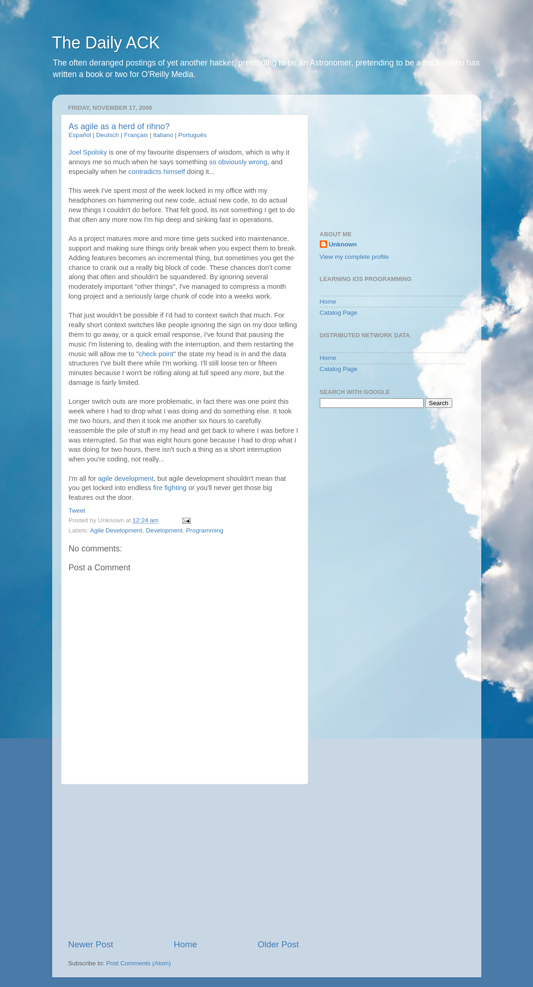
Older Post (278, 944)
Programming (204, 530)
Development (164, 530)
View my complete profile (354, 256)
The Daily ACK (106, 42)
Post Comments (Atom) (138, 963)
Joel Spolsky (88, 152)
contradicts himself (156, 171)
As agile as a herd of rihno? (119, 126)
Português (192, 135)
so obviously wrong (238, 162)
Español (80, 135)
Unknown (343, 244)
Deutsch (107, 135)
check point (156, 354)
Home (185, 944)
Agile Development (116, 530)
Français (136, 135)
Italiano (163, 135)
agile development (125, 478)
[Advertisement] (183, 861)
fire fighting (170, 487)
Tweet (77, 510)
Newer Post (91, 944)
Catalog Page (339, 312)
